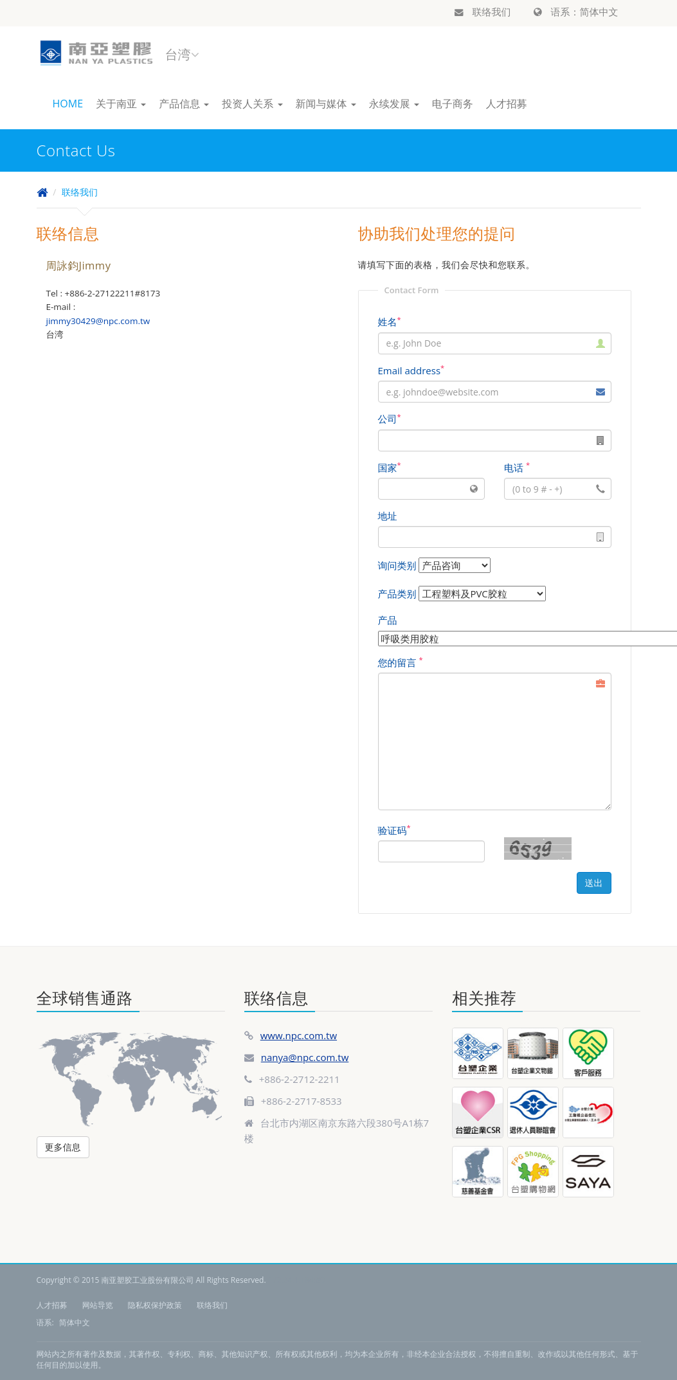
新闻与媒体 (326, 103)
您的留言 (400, 662)
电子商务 (452, 103)
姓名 (389, 321)
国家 (389, 467)
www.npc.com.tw (298, 1035)
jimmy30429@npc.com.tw (98, 321)
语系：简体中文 (576, 11)
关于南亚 (121, 103)
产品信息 (184, 103)
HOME (68, 103)
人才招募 (506, 103)
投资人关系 (252, 103)
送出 (594, 882)
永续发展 (394, 103)
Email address (411, 370)
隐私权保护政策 (155, 1305)
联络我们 (483, 11)
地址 (387, 515)
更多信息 (63, 1147)
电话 (517, 467)
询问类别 (397, 565)
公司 (389, 418)
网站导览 (97, 1305)
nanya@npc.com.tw (305, 1057)
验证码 (394, 830)
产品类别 (397, 593)
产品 (387, 619)
